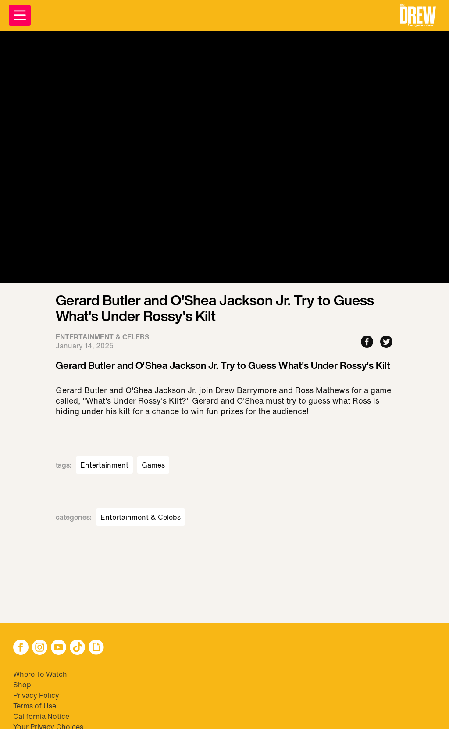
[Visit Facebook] (21, 648)
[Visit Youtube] (58, 648)
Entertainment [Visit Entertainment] (104, 465)
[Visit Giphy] (96, 648)
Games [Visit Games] (153, 465)
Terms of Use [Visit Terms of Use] (34, 705)
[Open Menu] (20, 15)
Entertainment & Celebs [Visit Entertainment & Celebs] (140, 517)
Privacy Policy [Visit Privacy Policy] (36, 695)
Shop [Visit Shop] (22, 684)
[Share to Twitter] (386, 342)
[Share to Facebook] (367, 342)
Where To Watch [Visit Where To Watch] (40, 674)
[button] (418, 15)
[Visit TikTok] (77, 648)
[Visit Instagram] (39, 648)
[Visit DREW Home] (418, 15)
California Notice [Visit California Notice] (41, 716)
